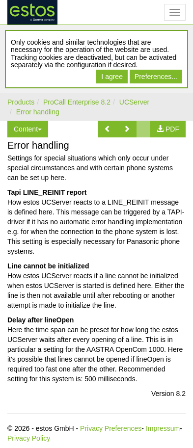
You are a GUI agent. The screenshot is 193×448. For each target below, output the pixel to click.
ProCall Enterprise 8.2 (76, 102)
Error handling (37, 112)
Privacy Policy (28, 438)
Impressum (163, 428)
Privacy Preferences (110, 428)
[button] (107, 129)
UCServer (134, 102)
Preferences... (156, 76)
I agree (112, 76)
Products (20, 102)
